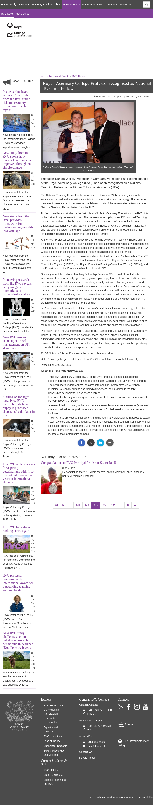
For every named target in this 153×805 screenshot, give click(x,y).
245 (113, 505)
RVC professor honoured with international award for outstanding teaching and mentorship (18, 583)
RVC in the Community (50, 720)
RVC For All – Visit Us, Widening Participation (54, 709)
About (58, 4)
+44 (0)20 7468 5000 (100, 710)
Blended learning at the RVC (55, 781)
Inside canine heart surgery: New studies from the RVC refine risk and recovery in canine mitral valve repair (17, 101)
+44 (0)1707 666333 (99, 725)
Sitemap (126, 724)
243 (95, 505)
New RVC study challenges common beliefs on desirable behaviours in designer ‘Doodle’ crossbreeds (18, 640)
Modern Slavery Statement (122, 797)
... (70, 505)
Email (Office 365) (54, 774)
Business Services (92, 4)
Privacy (100, 797)
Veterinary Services (42, 4)
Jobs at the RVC (53, 741)
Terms (90, 797)
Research (23, 4)
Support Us (125, 4)
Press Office (22, 13)
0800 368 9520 (96, 741)
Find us (91, 713)
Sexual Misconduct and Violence (54, 752)
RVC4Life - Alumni (54, 736)
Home (4, 4)
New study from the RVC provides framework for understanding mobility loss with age (18, 223)
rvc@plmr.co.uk (97, 746)
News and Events (59, 76)
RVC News (7, 13)
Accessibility (146, 797)
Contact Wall (86, 751)
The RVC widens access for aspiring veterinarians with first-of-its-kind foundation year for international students (19, 473)
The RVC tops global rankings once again (17, 529)
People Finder (87, 757)
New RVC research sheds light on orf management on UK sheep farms (16, 342)
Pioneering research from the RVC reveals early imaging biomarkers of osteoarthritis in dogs (17, 287)
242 (87, 505)
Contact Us (111, 4)
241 (78, 505)
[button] (81, 442)
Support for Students (55, 745)
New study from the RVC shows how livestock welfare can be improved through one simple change (19, 160)
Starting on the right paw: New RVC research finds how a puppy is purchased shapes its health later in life (19, 406)
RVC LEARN (51, 770)
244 (104, 505)
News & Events (71, 4)
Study (12, 4)
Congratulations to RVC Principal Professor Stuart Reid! (78, 463)
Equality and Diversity (51, 729)
